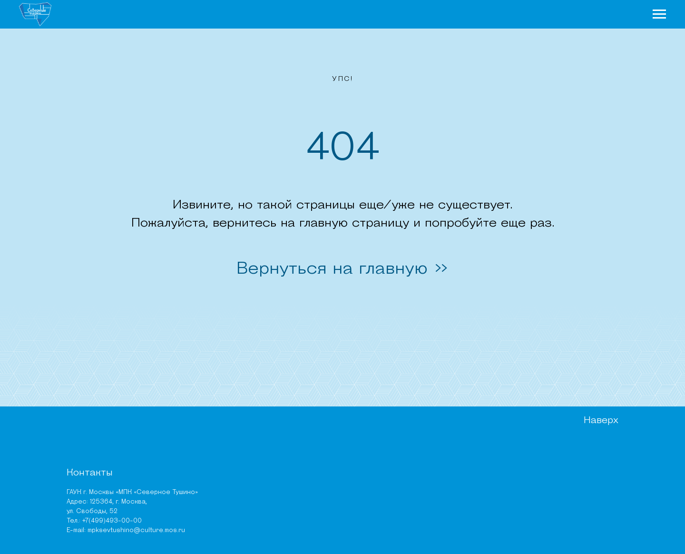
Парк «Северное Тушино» (216, 454)
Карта (592, 17)
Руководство (402, 454)
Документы (398, 466)
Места (501, 17)
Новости (367, 17)
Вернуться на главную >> (342, 274)
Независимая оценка (415, 501)
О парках (306, 17)
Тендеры (394, 513)
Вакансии (396, 489)
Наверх (597, 432)
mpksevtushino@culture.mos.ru (109, 523)
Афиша (546, 17)
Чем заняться (438, 17)
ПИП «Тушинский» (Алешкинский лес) (234, 480)
